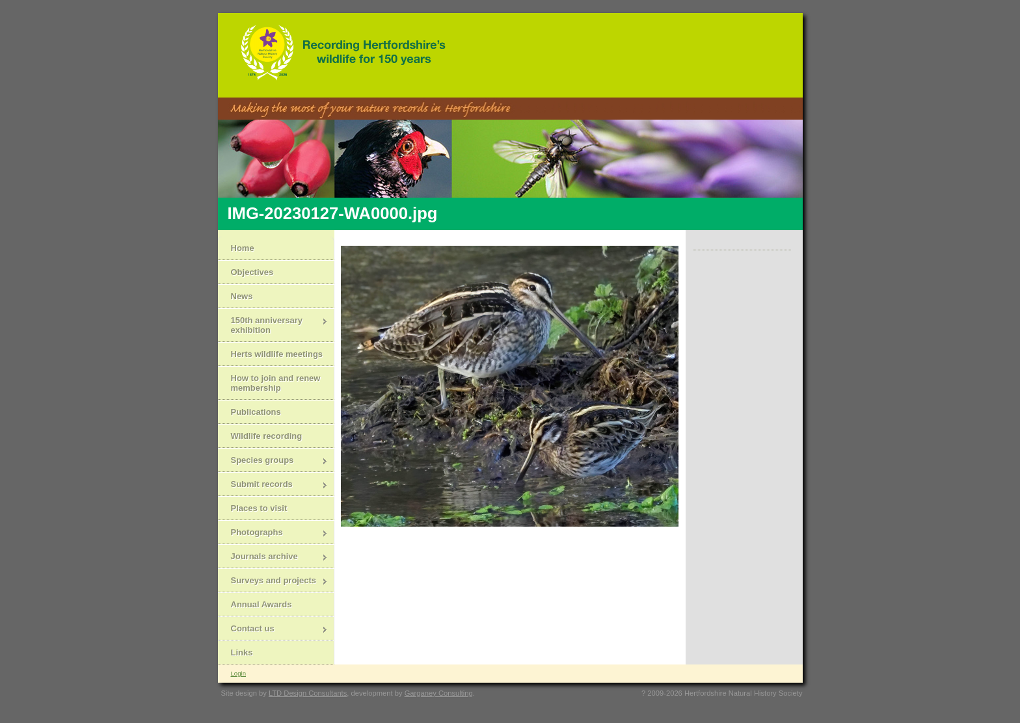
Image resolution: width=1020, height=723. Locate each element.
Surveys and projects (273, 581)
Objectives (252, 272)
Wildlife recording (266, 436)
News (242, 296)
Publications (256, 412)
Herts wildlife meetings (277, 354)
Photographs (273, 533)
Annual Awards (261, 604)
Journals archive (273, 557)
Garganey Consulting (439, 693)
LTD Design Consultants (308, 693)
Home (242, 248)
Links (242, 652)
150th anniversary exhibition (273, 325)
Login (238, 673)
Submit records (273, 485)
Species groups (273, 461)
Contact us (273, 630)
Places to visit (259, 508)
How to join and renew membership (276, 383)
